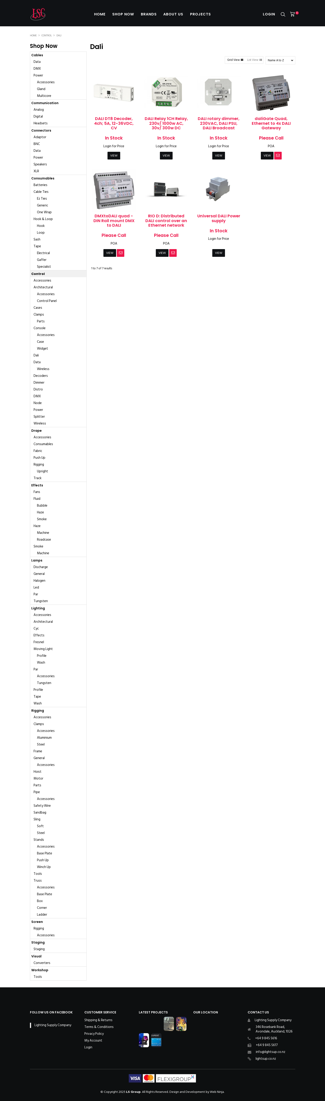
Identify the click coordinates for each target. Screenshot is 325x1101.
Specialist (44, 267)
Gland (41, 89)
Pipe (37, 792)
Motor (38, 778)
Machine (43, 533)
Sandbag (40, 812)
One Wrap (44, 212)
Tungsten (41, 601)
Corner (42, 908)
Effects (37, 485)
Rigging (39, 464)
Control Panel (47, 301)
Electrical (43, 253)
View (113, 155)
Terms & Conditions (99, 1027)
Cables (37, 55)
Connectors (41, 130)
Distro (38, 389)
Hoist (38, 772)
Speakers (40, 164)
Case (40, 342)
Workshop (39, 970)
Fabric (38, 451)
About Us (173, 14)
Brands (149, 14)
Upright (42, 471)
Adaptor (40, 137)
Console (40, 328)
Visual (36, 956)
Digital (38, 116)
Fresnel (39, 642)
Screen (37, 922)
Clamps (39, 314)
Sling (37, 819)
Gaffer (41, 260)
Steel (41, 744)
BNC (37, 144)
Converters (42, 963)
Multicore (44, 96)
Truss (38, 880)
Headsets (41, 123)
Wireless (43, 369)
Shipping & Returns (98, 1020)
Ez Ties (42, 198)
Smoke (42, 519)
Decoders (41, 376)
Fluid (37, 499)
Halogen (39, 581)
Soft (40, 826)
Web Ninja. (217, 1091)
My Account (93, 1040)
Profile (41, 656)
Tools (38, 874)
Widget (42, 348)
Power (38, 75)
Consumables (42, 178)
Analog (39, 110)
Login (269, 14)
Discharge (41, 567)
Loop (41, 232)
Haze (40, 512)
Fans (37, 492)
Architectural (43, 287)
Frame (38, 751)
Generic (42, 205)
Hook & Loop (43, 219)
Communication (45, 103)
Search (283, 14)
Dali (36, 355)
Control (47, 36)
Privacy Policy (94, 1034)
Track (38, 478)
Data (37, 62)
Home (99, 14)
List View (252, 59)
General (39, 574)
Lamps (36, 560)
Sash (37, 239)
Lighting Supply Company (52, 1025)
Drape (36, 430)
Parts (41, 321)
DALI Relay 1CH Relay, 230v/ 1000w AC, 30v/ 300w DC (166, 123)
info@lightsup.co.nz (270, 1052)
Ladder (42, 914)
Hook (41, 226)
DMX (37, 68)
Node (38, 403)
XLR (36, 171)
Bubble (42, 505)
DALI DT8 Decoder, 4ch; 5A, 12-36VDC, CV (114, 123)
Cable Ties (41, 192)
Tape (37, 246)
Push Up (39, 458)
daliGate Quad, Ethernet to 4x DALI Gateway (271, 123)
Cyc (36, 628)
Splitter (39, 416)
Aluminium (44, 738)
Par (36, 594)
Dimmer (39, 382)
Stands (39, 840)
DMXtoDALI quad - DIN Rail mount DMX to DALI (113, 220)
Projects (200, 14)
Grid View (233, 59)
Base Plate (44, 853)
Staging (38, 942)
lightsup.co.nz (266, 1059)
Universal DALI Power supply (218, 218)
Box (40, 901)
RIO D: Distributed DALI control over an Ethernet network (166, 220)
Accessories (46, 82)
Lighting (38, 608)
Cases (38, 308)
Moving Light (43, 649)
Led (36, 587)
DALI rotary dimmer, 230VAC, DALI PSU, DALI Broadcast (218, 123)
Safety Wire (42, 806)
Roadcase (44, 539)
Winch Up (44, 867)
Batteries (40, 185)
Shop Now (123, 14)
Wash (41, 662)
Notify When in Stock (278, 155)
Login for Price (113, 146)
